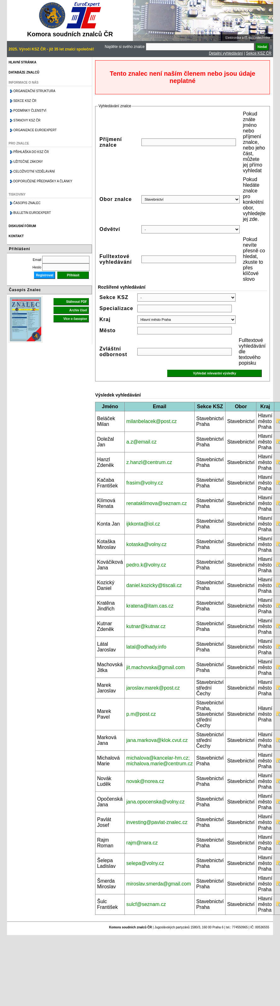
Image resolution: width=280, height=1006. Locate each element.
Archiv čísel (78, 310)
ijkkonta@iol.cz (143, 524)
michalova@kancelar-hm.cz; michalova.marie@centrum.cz (159, 760)
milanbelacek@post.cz (151, 421)
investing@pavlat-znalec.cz (156, 822)
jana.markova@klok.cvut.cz (157, 740)
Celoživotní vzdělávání (34, 171)
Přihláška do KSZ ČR (31, 152)
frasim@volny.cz (144, 482)
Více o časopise (75, 319)
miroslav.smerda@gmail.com (158, 883)
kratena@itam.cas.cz (150, 606)
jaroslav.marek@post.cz (153, 688)
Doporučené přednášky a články (42, 181)
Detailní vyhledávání (226, 53)
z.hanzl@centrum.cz (149, 462)
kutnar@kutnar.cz (146, 626)
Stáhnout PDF (76, 301)
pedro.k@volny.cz (146, 565)
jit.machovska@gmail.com (155, 667)
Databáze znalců (24, 72)
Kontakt (16, 236)
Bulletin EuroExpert (32, 213)
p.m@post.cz (141, 714)
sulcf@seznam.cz (146, 904)
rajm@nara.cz (142, 842)
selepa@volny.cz (145, 863)
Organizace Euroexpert (35, 130)
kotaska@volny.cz (146, 544)
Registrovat (44, 275)
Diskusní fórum (22, 226)
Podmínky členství (29, 110)
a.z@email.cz (141, 441)
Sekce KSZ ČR (258, 53)
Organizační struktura (34, 91)
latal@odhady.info (146, 647)
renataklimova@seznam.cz (156, 503)
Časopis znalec (27, 203)
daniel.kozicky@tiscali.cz (154, 585)
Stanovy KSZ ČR (26, 120)
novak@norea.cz (145, 781)
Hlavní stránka (22, 62)
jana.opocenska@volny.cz (155, 801)
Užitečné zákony (28, 161)
